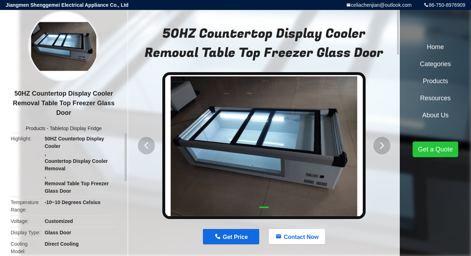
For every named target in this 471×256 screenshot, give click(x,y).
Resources (435, 98)
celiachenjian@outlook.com (381, 5)
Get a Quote (435, 149)
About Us (435, 115)
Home (435, 46)
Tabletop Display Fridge (76, 128)
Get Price (235, 237)
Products (35, 128)
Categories (435, 64)
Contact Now (301, 237)
